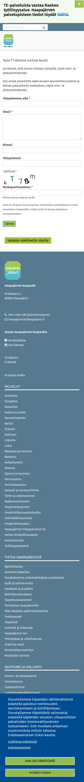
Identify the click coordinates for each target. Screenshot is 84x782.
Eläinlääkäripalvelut (18, 518)
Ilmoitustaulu (14, 681)
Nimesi (7, 145)
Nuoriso (10, 468)
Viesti (7, 112)
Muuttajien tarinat (17, 655)
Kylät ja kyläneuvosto (19, 583)
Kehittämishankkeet (18, 594)
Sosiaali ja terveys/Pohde (23, 490)
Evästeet (10, 362)
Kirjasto (10, 429)
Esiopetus (11, 401)
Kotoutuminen (14, 540)
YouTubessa (17, 345)
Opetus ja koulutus (17, 473)
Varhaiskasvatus (15, 484)
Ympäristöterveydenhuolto (23, 512)
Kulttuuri (10, 434)
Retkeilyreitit (14, 462)
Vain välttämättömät (40, 761)
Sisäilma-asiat (14, 644)
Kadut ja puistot (15, 412)
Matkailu (12, 457)
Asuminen (11, 395)
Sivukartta (12, 357)
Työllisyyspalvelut (17, 546)
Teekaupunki (13, 616)
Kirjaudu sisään (15, 375)
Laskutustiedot (15, 687)
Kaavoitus (11, 407)
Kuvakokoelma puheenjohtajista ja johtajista (34, 577)
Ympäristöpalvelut (17, 507)
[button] (79, 4)
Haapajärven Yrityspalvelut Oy (25, 529)
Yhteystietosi (12, 158)
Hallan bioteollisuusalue (21, 535)
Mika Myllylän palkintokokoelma (26, 611)
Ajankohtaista (14, 566)
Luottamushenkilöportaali (23, 692)
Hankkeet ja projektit (19, 589)
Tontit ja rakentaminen (20, 496)
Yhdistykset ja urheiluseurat (23, 639)
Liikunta (10, 440)
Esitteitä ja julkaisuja (19, 627)
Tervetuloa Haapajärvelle (22, 605)
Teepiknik (11, 622)
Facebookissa (18, 340)
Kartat (9, 423)
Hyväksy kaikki (40, 772)
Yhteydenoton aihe (15, 98)
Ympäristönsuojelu (17, 523)
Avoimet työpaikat (17, 572)
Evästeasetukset (19, 747)
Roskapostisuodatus (17, 187)
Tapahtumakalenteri (18, 600)
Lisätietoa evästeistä (22, 741)
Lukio (8, 445)
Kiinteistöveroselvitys (19, 650)
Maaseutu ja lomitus (18, 451)
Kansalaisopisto (17, 418)
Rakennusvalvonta (17, 501)
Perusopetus (13, 479)
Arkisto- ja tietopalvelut (21, 676)
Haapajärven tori (16, 633)
